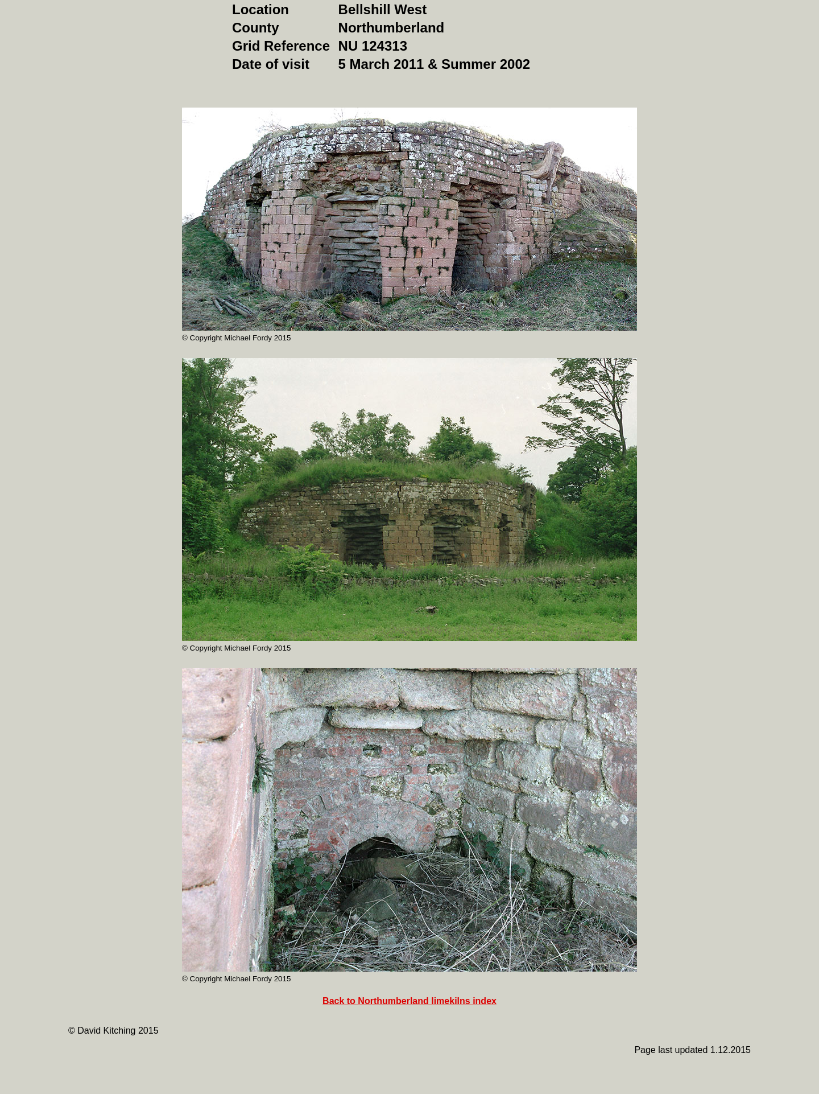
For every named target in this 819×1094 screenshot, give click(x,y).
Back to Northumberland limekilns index (409, 1001)
